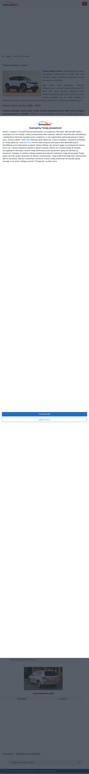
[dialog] (44, 387)
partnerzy (27, 142)
